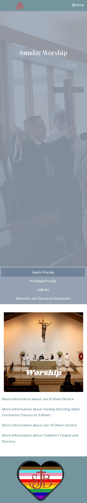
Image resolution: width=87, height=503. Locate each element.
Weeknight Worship (43, 281)
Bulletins (43, 290)
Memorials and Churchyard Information (43, 298)
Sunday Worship (43, 272)
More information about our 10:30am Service (39, 425)
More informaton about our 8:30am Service (38, 399)
